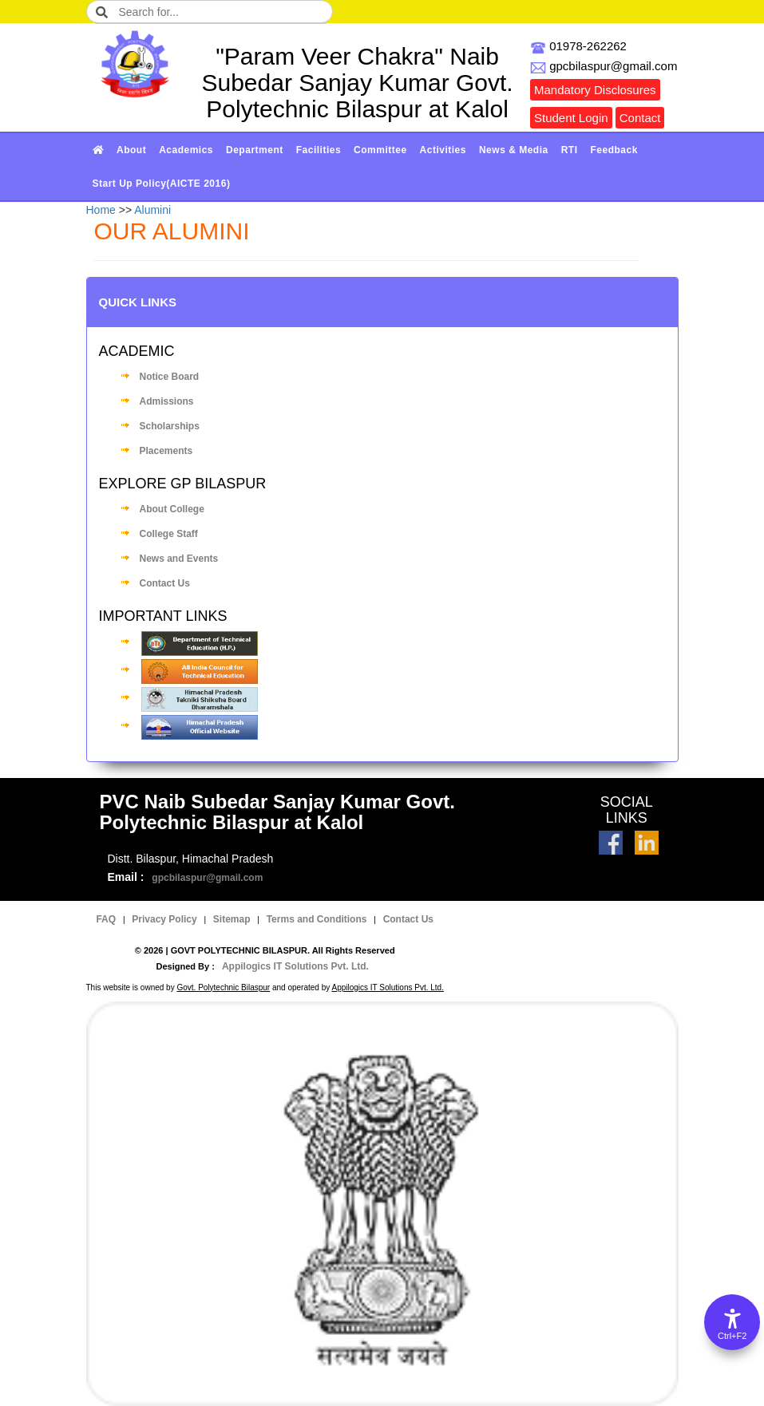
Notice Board (170, 376)
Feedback (614, 150)
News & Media (513, 150)
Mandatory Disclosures (595, 90)
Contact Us (165, 583)
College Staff (169, 533)
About (131, 150)
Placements (166, 450)
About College (172, 509)
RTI (569, 150)
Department (254, 150)
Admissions (167, 401)
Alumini (152, 209)
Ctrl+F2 (732, 1336)
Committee (380, 150)
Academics (186, 150)
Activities (443, 150)
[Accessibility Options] (732, 1322)
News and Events (179, 558)
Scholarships (170, 426)
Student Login (571, 117)
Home (101, 209)
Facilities (318, 150)
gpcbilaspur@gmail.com (207, 877)
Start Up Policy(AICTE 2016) (162, 183)
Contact (640, 117)
